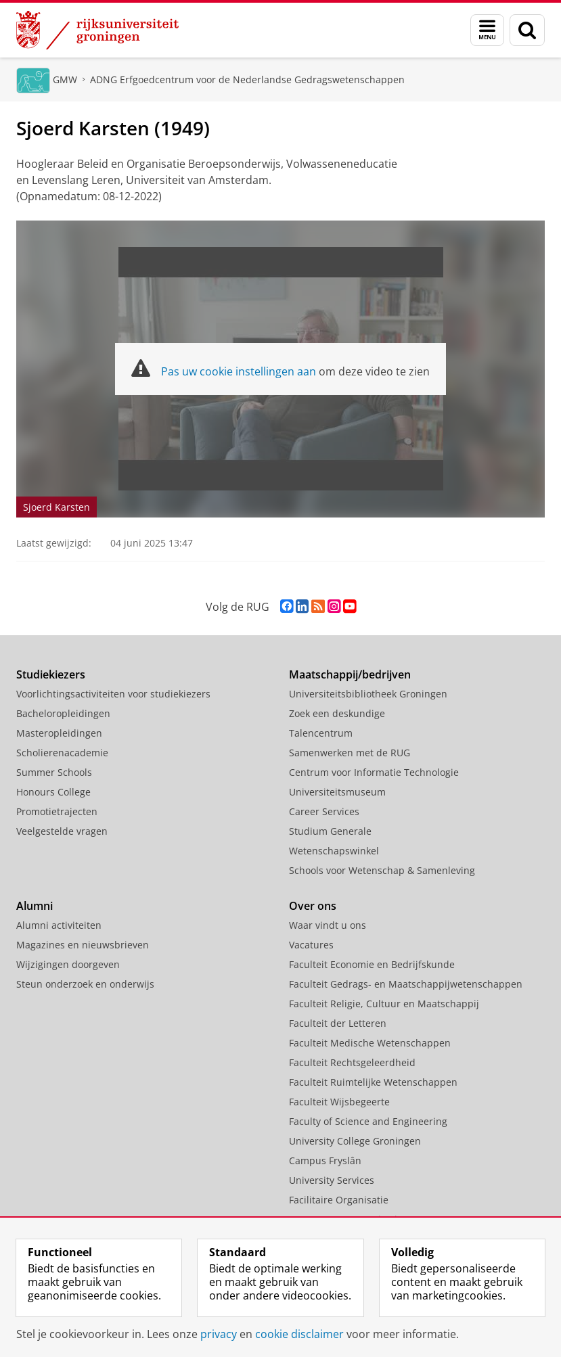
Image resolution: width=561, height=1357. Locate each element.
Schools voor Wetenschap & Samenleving (382, 870)
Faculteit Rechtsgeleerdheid (352, 1062)
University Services (331, 1180)
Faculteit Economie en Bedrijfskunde (372, 964)
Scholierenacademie (62, 752)
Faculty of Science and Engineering (368, 1121)
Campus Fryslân (325, 1160)
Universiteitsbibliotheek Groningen (368, 693)
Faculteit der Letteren (337, 1023)
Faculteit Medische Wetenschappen (370, 1042)
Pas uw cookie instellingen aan (238, 371)
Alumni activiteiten (59, 925)
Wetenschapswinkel (334, 850)
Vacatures (311, 944)
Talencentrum (321, 733)
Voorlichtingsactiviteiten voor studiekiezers (113, 693)
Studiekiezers (50, 674)
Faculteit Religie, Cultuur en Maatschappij (384, 1003)
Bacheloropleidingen (63, 713)
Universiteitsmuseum (337, 791)
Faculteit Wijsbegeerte (339, 1101)
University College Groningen (355, 1140)
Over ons (312, 906)
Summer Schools (54, 772)
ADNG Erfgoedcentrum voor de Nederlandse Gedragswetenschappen (247, 79)
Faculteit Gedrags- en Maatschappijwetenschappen (405, 984)
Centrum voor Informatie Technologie (374, 772)
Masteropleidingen (59, 733)
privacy (218, 1334)
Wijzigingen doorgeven (68, 964)
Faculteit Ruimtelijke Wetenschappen (373, 1082)
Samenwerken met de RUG (349, 752)
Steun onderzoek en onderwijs (85, 984)
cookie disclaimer (299, 1334)
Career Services (324, 811)
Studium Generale (330, 831)
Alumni (34, 906)
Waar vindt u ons (327, 925)
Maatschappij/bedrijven (350, 674)
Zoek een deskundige (337, 713)
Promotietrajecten (56, 811)
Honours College (53, 791)
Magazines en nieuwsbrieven (82, 944)
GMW (65, 79)
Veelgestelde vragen (62, 831)
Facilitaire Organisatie (338, 1199)
